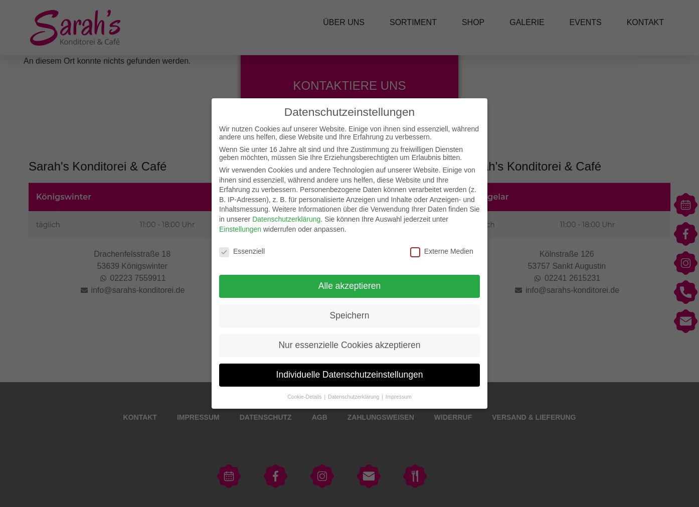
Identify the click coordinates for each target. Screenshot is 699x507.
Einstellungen (240, 229)
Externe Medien (441, 251)
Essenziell (242, 251)
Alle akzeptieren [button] (349, 286)
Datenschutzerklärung (286, 219)
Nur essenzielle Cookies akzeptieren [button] (349, 345)
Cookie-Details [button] (305, 397)
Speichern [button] (350, 315)
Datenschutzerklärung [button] (354, 397)
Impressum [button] (399, 397)
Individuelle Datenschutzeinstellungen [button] (349, 375)
